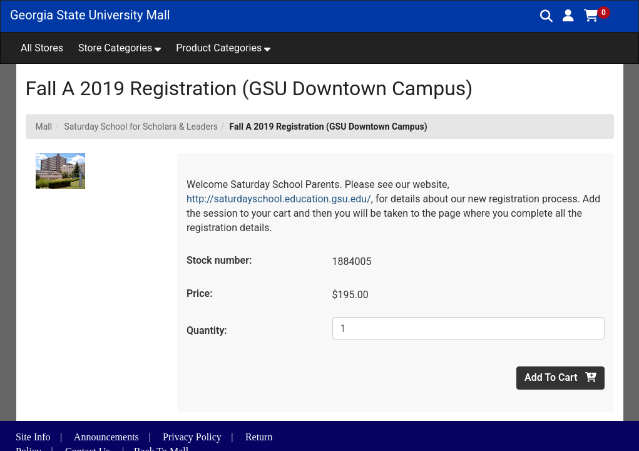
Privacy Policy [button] (192, 437)
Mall (44, 127)
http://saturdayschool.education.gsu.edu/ (279, 199)
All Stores (42, 48)
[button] (568, 16)
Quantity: (207, 330)
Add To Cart (560, 377)
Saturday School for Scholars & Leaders (140, 127)
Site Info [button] (33, 437)
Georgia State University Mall (90, 15)
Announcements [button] (106, 437)
